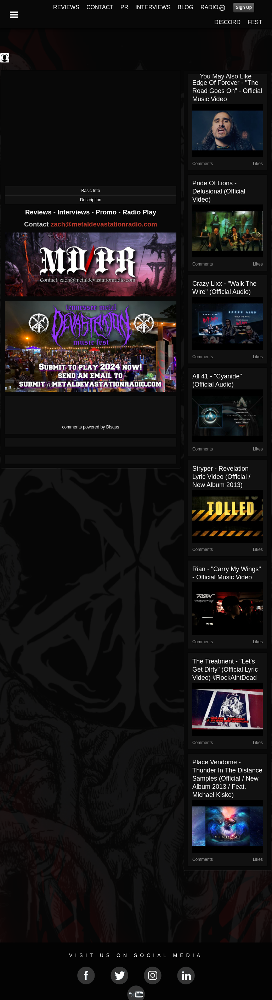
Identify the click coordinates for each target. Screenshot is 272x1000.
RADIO (209, 7)
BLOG (185, 7)
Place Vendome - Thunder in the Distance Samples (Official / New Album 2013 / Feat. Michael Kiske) (227, 778)
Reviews (39, 212)
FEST (255, 22)
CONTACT (99, 7)
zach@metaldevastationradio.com (104, 224)
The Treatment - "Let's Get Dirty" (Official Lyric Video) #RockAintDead (225, 669)
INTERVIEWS (152, 7)
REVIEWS (66, 7)
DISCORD (227, 22)
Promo (107, 212)
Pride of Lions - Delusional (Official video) (218, 191)
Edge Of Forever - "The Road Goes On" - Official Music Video (227, 91)
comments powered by (90, 427)
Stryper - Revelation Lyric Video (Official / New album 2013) (221, 476)
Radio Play (139, 212)
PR (124, 7)
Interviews (74, 212)
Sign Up (244, 7)
